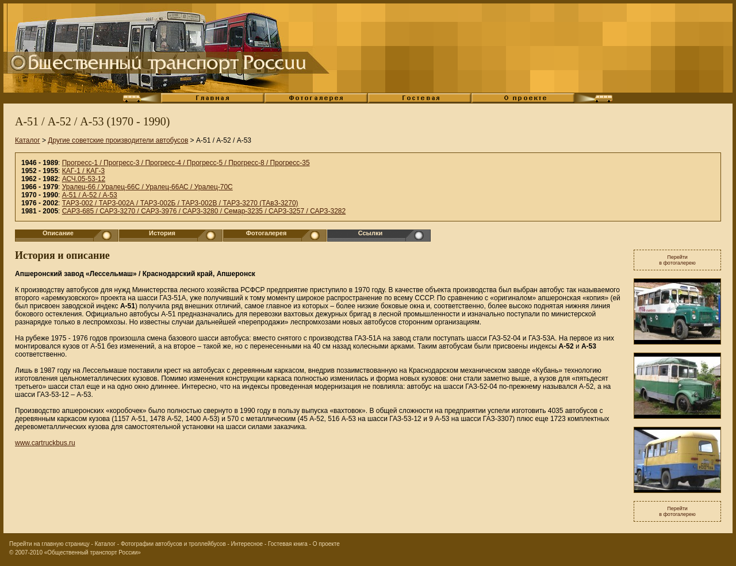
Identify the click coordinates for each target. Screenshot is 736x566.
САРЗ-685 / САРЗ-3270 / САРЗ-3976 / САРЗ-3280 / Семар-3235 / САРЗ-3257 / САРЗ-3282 (204, 211)
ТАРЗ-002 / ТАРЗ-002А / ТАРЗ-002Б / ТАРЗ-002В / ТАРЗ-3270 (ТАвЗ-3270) (180, 203)
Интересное (247, 544)
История (162, 233)
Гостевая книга (288, 544)
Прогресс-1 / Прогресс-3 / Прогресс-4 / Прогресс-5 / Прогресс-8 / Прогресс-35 (186, 163)
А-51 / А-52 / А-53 (89, 195)
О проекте (326, 544)
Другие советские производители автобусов (118, 140)
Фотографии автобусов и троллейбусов (173, 544)
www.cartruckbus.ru (45, 443)
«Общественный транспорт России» (92, 552)
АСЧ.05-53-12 (83, 179)
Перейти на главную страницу (49, 544)
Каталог (27, 140)
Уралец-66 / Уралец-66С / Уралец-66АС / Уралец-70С (147, 187)
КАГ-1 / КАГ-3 (83, 171)
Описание (58, 233)
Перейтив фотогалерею (677, 260)
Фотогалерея (266, 233)
